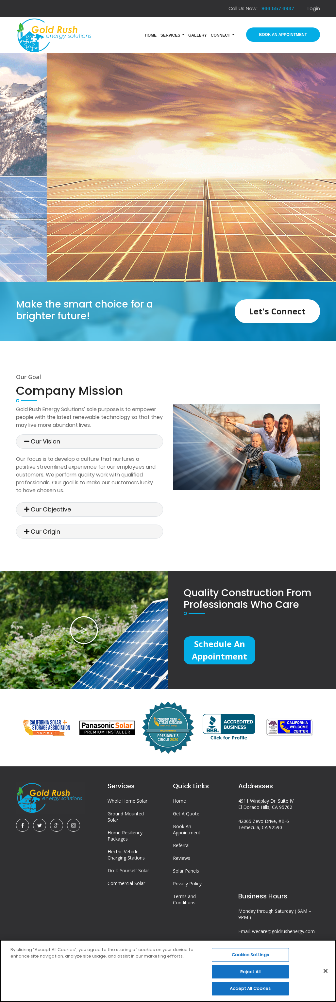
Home (179, 802)
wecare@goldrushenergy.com (283, 933)
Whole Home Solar (127, 802)
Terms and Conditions (184, 901)
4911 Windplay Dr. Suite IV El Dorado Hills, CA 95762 (266, 805)
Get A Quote (186, 815)
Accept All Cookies (250, 988)
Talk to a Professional (168, 193)
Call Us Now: (261, 8)
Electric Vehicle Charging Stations (126, 856)
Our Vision (42, 441)
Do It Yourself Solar (128, 872)
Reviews (181, 860)
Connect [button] (221, 35)
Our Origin (42, 531)
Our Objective (47, 509)
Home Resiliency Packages (125, 837)
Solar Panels (186, 872)
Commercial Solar (126, 885)
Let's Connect (276, 311)
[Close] (325, 971)
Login (314, 8)
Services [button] (170, 35)
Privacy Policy (187, 885)
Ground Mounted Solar (126, 818)
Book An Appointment (283, 34)
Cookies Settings (250, 955)
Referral (181, 847)
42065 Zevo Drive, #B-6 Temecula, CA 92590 (263, 826)
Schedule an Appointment (220, 650)
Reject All (250, 972)
